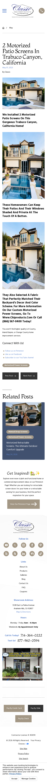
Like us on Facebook (13, 354)
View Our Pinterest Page (23, 504)
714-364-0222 (31, 635)
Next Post (29, 375)
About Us (23, 566)
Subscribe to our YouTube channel (19, 357)
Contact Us (23, 583)
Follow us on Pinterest (14, 350)
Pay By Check (23, 718)
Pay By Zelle (35, 708)
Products (23, 571)
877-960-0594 (28, 641)
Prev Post (10, 375)
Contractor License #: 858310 (23, 735)
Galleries (23, 575)
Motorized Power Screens (16, 365)
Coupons (23, 591)
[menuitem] (23, 749)
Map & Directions (23, 611)
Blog (23, 579)
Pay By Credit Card (14, 708)
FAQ (23, 587)
